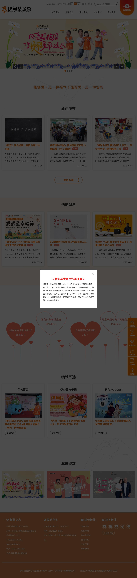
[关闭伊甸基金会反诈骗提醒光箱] (93, 273)
